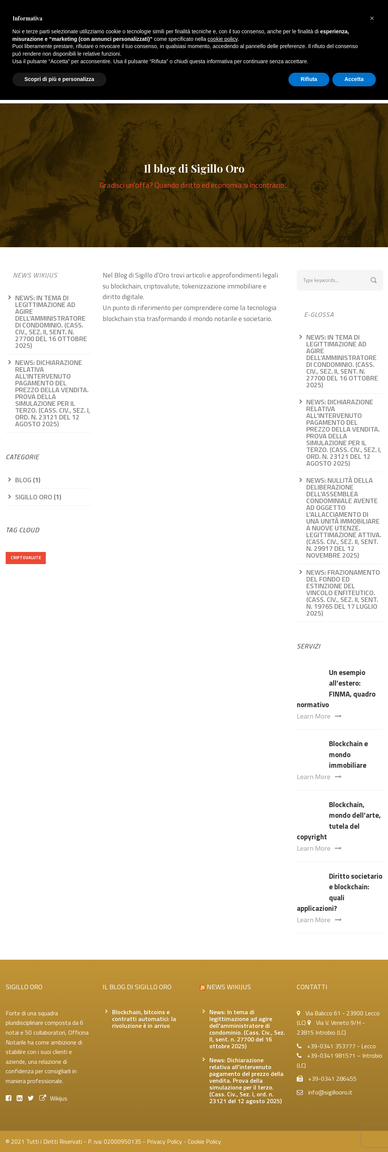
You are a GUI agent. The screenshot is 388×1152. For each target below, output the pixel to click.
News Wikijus (35, 275)
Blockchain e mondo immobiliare (348, 754)
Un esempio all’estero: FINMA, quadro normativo (336, 688)
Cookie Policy (204, 1141)
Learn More (319, 716)
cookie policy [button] (222, 39)
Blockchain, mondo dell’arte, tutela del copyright (339, 820)
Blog (23, 480)
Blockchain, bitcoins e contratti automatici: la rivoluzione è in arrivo (144, 1018)
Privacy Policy (164, 1141)
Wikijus (53, 1098)
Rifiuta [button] (309, 79)
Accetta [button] (354, 79)
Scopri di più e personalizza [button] (59, 79)
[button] (372, 18)
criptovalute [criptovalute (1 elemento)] (26, 558)
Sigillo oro (33, 497)
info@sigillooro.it (330, 1092)
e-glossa (319, 314)
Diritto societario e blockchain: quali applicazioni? (339, 892)
